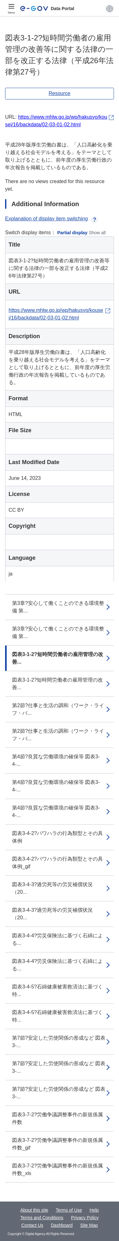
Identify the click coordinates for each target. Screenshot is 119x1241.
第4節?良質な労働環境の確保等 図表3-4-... (56, 760)
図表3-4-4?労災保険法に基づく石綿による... (57, 939)
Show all (97, 232)
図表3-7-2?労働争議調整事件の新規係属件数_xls (57, 1169)
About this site (34, 1210)
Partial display (72, 232)
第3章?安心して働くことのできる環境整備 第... (58, 606)
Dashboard (62, 1225)
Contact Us (32, 1225)
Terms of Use (69, 1210)
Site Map (89, 1225)
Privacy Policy (85, 1217)
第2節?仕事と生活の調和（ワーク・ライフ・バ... (58, 709)
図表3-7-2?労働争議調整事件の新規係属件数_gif (57, 1143)
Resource (59, 93)
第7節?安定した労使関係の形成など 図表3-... (58, 1041)
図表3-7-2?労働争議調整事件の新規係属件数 (57, 1118)
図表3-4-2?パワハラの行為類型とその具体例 (57, 837)
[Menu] (11, 8)
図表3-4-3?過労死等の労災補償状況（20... (52, 888)
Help (94, 1210)
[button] (109, 8)
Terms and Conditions (41, 1217)
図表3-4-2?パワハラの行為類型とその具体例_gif (57, 862)
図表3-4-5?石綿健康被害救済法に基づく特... (57, 990)
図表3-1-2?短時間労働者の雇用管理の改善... (57, 658)
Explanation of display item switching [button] (51, 218)
